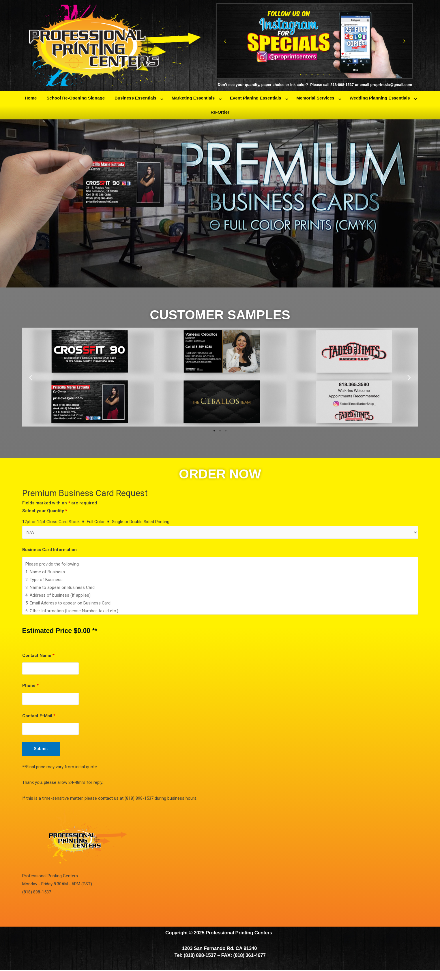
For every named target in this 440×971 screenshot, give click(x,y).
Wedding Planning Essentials (380, 97)
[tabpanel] (314, 41)
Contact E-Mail (38, 716)
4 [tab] (318, 75)
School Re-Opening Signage (75, 97)
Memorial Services (315, 97)
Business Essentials (135, 97)
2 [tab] (306, 75)
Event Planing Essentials (255, 97)
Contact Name (38, 655)
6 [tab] (329, 75)
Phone (30, 686)
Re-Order (220, 112)
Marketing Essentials (193, 97)
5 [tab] (323, 75)
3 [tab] (312, 75)
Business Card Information (49, 550)
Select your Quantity (44, 510)
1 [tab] (300, 75)
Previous (225, 41)
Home (31, 97)
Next (404, 41)
